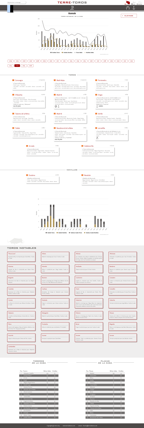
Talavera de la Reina (22, 114)
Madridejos (61, 80)
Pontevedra (102, 80)
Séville (100, 114)
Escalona (32, 175)
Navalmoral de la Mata (65, 128)
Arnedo (31, 146)
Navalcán (87, 175)
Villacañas (18, 95)
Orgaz (100, 95)
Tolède (17, 128)
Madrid (59, 95)
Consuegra (19, 80)
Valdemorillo (88, 146)
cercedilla (101, 128)
